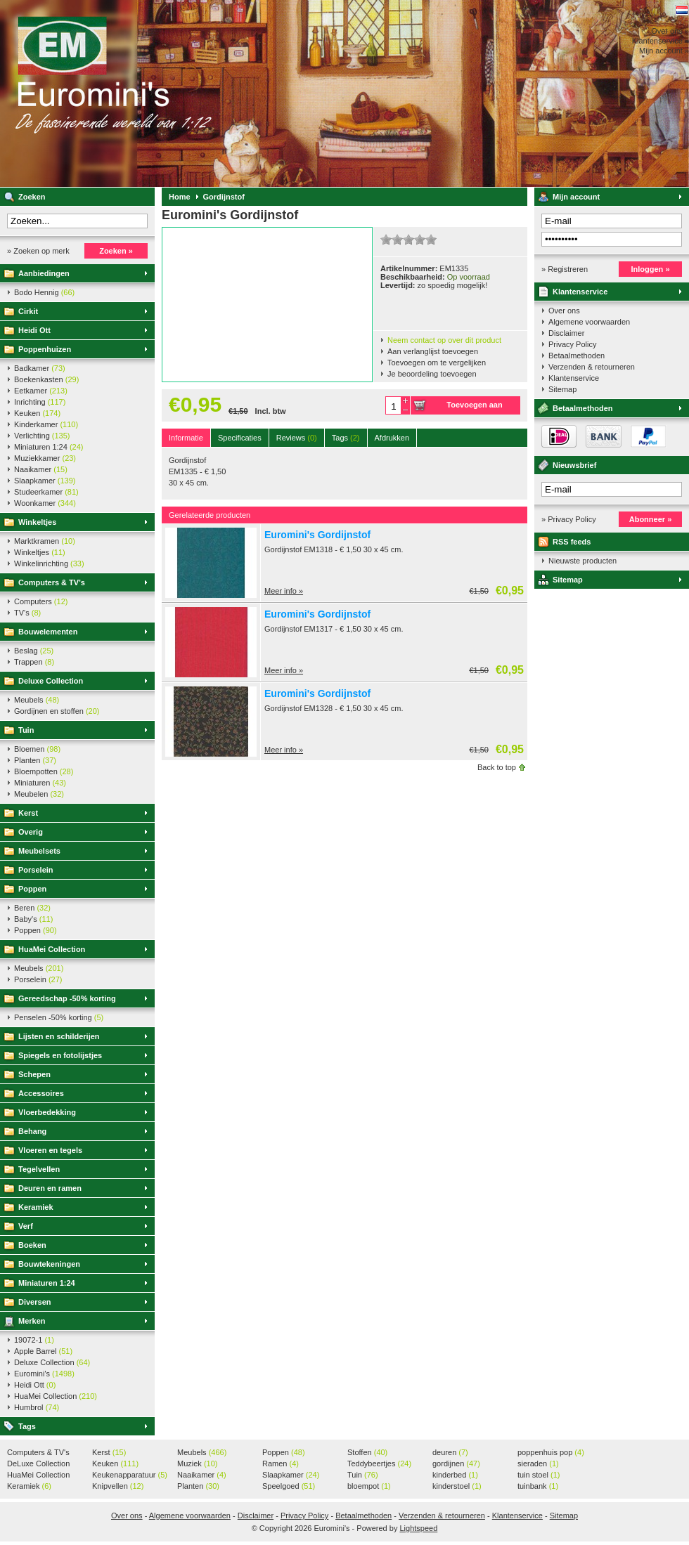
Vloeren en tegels (50, 1150)
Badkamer (39, 368)
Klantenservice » (660, 41)
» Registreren (564, 269)
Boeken (32, 1245)
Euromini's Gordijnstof (317, 534)
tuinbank (537, 1486)
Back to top (496, 767)
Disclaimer (566, 333)
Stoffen (367, 1452)
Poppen (32, 889)
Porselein (35, 870)
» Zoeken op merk (38, 251)
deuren (450, 1452)
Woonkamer (45, 503)
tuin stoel (538, 1475)
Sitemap (562, 389)
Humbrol (36, 1407)
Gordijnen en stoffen (56, 711)
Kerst (28, 813)
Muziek (197, 1463)
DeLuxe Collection (38, 1464)
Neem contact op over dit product (444, 340)
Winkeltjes (37, 522)
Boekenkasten (46, 379)
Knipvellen (117, 1486)
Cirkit (28, 311)
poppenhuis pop (550, 1452)
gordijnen (456, 1463)
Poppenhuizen (44, 349)
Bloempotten (43, 771)
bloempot (369, 1486)
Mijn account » (664, 50)
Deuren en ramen (50, 1188)
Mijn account (576, 197)
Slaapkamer (44, 480)
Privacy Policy (572, 344)
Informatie (186, 437)
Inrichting (39, 402)
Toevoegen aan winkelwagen (474, 407)
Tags (27, 1426)
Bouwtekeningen (49, 1264)
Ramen (280, 1463)
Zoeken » (116, 251)
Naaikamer (40, 469)
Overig (30, 832)
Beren (32, 908)
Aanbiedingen (44, 273)
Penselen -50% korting (58, 1017)
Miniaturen (40, 782)
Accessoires (41, 1093)
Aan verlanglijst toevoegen (432, 351)
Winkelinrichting (49, 563)
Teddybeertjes (379, 1463)
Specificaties (240, 437)
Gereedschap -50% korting (67, 998)
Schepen (34, 1074)
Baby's (33, 919)
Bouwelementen (47, 631)
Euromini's (186, 93)
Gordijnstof (224, 197)
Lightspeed (418, 1528)
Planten (35, 760)
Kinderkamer (46, 424)
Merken (32, 1321)
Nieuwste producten (582, 560)
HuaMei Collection (51, 949)
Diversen (34, 1302)
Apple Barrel (43, 1351)
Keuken (37, 413)
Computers (40, 601)
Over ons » (670, 31)
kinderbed (455, 1475)
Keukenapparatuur (129, 1475)
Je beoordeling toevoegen (432, 374)
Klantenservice (580, 291)
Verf (25, 1226)
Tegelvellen (39, 1169)
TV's (27, 612)
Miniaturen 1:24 (48, 447)
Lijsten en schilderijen (59, 1036)
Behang (32, 1131)
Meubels (36, 700)
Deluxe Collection (50, 681)
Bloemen (37, 749)
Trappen (34, 662)
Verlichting (42, 435)
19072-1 (34, 1340)
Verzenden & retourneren (591, 367)
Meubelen (39, 794)
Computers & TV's (51, 582)
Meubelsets (39, 851)
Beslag (33, 650)
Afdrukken (392, 437)
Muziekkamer (45, 458)
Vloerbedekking (47, 1112)
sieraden (538, 1463)
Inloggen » (650, 269)
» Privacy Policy (568, 519)
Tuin (26, 730)
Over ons (564, 310)
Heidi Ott (34, 330)
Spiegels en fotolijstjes (60, 1055)
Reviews (296, 437)
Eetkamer (40, 390)
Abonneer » (650, 519)
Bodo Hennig (44, 292)
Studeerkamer (46, 492)
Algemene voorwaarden (589, 322)
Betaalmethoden (576, 355)
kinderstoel (457, 1486)
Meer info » (283, 591)
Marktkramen (44, 541)
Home (180, 197)
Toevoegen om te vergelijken (436, 362)
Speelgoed (288, 1486)
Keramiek (35, 1207)
